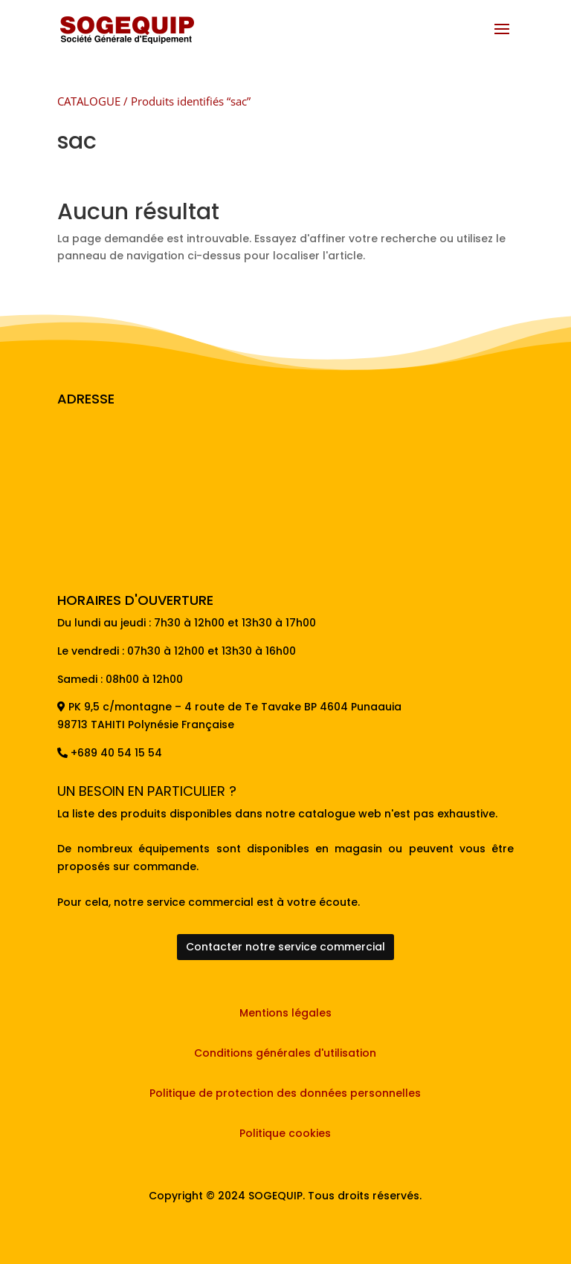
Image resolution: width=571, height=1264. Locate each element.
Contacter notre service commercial (285, 946)
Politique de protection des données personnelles (285, 1093)
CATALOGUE (88, 101)
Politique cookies (285, 1133)
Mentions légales (285, 1012)
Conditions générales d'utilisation (285, 1053)
